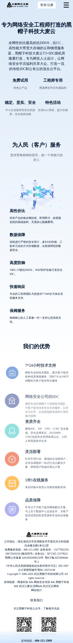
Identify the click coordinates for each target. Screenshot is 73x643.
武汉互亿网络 (51, 586)
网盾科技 (22, 582)
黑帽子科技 (62, 582)
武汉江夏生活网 (28, 586)
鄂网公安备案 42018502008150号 (24, 557)
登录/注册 (46, 5)
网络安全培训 (42, 582)
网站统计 (36, 590)
